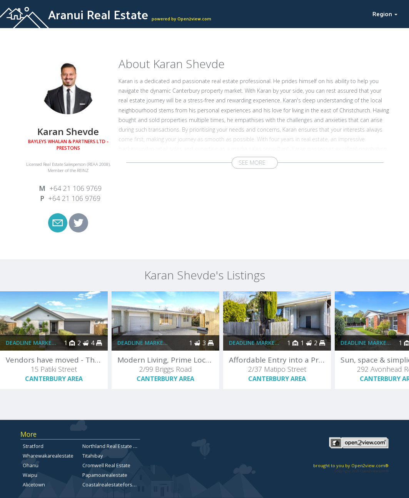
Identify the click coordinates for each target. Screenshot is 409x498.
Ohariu (30, 465)
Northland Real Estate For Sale (117, 446)
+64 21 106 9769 (75, 188)
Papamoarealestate (104, 474)
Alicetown (34, 484)
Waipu (30, 474)
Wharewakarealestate (48, 455)
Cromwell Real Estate (106, 465)
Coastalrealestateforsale (110, 484)
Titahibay (92, 455)
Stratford (33, 446)
